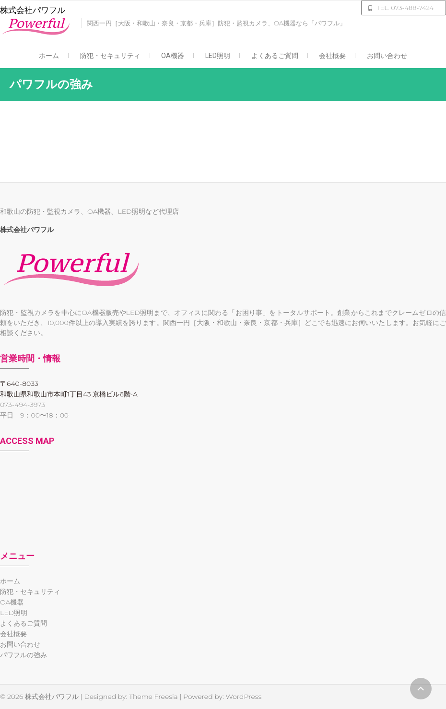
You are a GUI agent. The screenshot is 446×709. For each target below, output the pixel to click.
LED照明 (217, 55)
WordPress (243, 696)
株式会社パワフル (32, 10)
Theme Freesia (153, 696)
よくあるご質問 (274, 55)
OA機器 (172, 55)
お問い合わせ (387, 55)
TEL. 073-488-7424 (405, 8)
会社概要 (332, 55)
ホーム (49, 55)
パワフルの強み (23, 655)
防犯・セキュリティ (110, 55)
